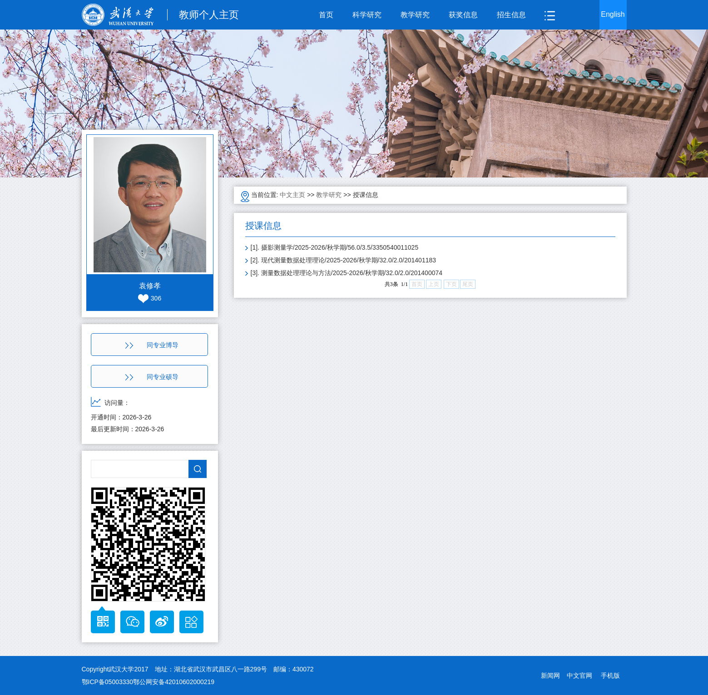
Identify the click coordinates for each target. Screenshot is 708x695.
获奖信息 (463, 15)
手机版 (610, 675)
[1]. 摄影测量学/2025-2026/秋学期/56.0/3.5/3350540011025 (335, 247)
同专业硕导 (151, 376)
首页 (326, 15)
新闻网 (550, 675)
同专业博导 (151, 345)
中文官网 (579, 675)
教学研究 (415, 15)
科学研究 (366, 15)
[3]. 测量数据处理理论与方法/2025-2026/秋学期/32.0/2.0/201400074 (347, 272)
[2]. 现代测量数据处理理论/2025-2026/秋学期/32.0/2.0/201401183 (343, 260)
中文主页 (292, 194)
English (612, 14)
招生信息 (511, 15)
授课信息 (365, 194)
